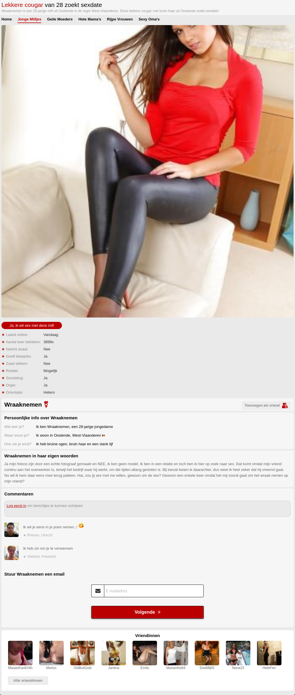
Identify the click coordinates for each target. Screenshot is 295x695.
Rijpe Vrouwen (120, 19)
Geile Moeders (60, 19)
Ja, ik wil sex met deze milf (32, 325)
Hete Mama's (89, 19)
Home (6, 19)
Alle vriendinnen (27, 680)
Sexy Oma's (149, 19)
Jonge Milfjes (29, 19)
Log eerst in (16, 506)
